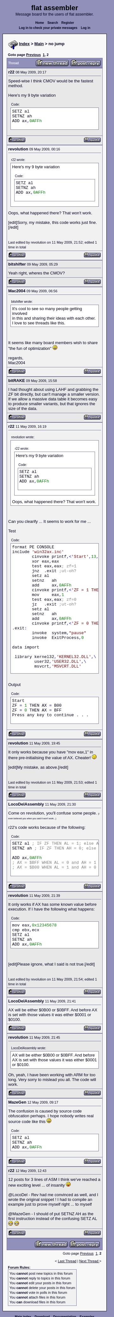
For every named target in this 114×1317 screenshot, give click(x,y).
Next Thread (89, 1261)
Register (67, 22)
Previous (33, 55)
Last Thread (67, 1261)
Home (39, 22)
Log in (85, 28)
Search (53, 22)
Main (39, 43)
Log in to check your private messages (48, 28)
